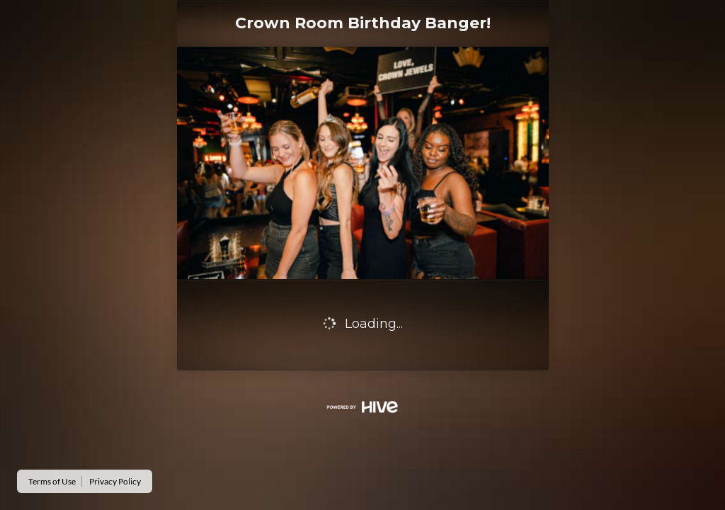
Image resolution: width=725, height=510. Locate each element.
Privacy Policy (115, 481)
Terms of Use (52, 481)
